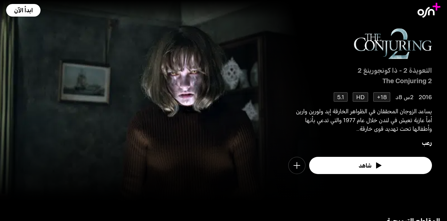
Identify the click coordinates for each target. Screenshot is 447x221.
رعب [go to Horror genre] (427, 142)
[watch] (370, 165)
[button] (23, 10)
